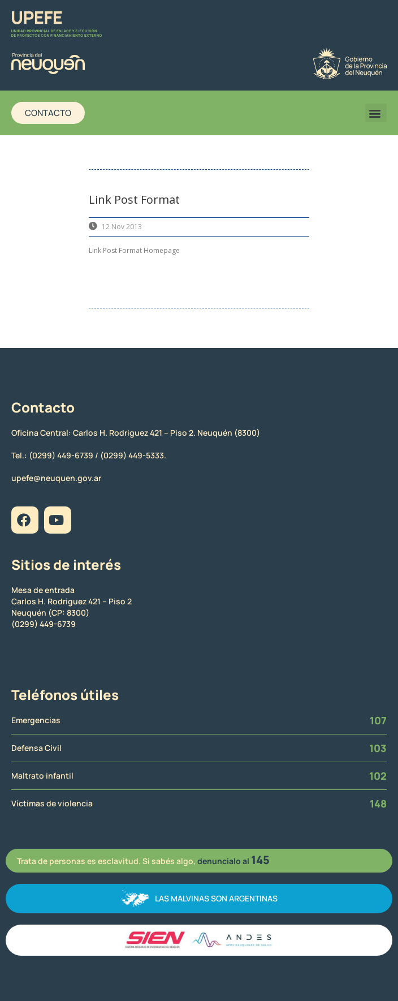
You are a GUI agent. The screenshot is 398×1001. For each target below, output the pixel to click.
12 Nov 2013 (122, 226)
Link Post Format (134, 199)
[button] (376, 113)
